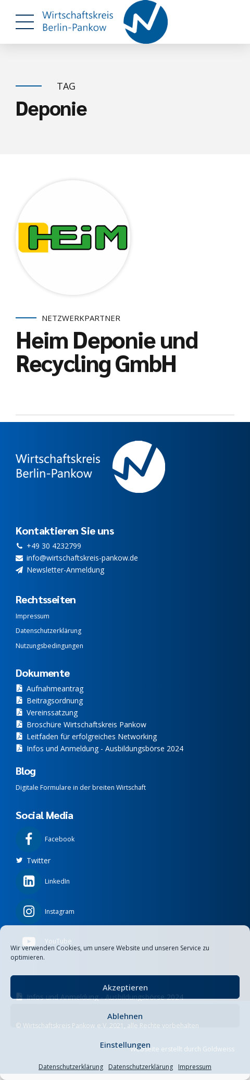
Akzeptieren (125, 987)
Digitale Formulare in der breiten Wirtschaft (81, 787)
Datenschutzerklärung (71, 1066)
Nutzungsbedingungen (49, 645)
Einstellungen (125, 1044)
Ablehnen (125, 1016)
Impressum (194, 1066)
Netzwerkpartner (81, 318)
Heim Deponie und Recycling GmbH (106, 351)
